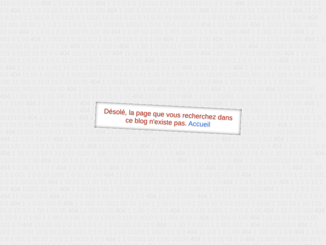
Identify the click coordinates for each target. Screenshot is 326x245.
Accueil (199, 123)
